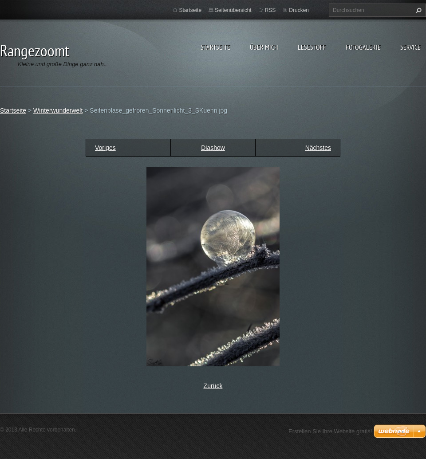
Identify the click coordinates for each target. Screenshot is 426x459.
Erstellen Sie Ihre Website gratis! (330, 431)
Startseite (215, 47)
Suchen (417, 10)
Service (410, 47)
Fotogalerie (363, 47)
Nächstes (318, 147)
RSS (270, 10)
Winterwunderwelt (58, 110)
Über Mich (264, 47)
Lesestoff (312, 47)
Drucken (299, 10)
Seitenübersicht (233, 10)
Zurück (213, 385)
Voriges (105, 147)
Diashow (213, 147)
